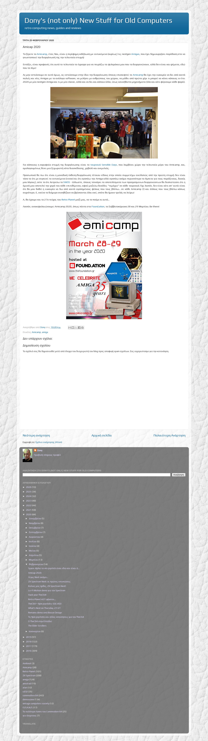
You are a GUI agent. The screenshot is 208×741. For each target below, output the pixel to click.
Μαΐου (32, 550)
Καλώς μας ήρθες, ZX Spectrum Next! (47, 586)
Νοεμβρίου (35, 523)
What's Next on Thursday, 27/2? (44, 608)
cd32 (25, 691)
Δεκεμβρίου (35, 518)
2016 (29, 650)
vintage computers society (36, 703)
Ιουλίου (33, 541)
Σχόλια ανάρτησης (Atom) (48, 442)
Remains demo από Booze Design (45, 612)
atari (25, 687)
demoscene (28, 699)
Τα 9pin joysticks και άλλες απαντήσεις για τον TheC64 (56, 617)
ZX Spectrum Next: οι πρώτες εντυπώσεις (49, 581)
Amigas (135, 53)
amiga (45, 332)
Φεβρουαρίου (36, 564)
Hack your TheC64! (37, 594)
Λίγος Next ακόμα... (38, 577)
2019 (29, 637)
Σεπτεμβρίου (36, 532)
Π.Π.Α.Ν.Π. (28, 707)
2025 (29, 491)
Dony (39, 450)
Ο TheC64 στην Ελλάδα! (40, 621)
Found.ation (97, 206)
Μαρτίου (33, 559)
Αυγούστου (35, 537)
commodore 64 (30, 695)
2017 (29, 646)
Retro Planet (68, 199)
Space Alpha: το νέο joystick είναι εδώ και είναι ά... (54, 568)
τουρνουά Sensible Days (103, 164)
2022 (29, 505)
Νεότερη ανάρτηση (36, 435)
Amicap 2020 (34, 572)
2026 (29, 487)
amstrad (27, 683)
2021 (29, 510)
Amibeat (27, 663)
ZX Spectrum (29, 675)
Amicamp (42, 53)
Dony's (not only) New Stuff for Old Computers (98, 20)
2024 (29, 496)
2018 (29, 641)
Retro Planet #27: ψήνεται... (42, 599)
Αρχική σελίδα (101, 435)
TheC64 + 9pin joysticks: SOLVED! (44, 603)
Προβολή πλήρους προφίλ (47, 455)
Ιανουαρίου (35, 631)
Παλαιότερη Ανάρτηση (169, 435)
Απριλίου (34, 555)
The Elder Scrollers (37, 625)
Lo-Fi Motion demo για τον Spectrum (46, 590)
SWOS (66, 182)
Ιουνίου (33, 546)
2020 (29, 514)
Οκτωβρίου (35, 527)
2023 (29, 500)
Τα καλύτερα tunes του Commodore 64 (42, 711)
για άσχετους (29, 715)
